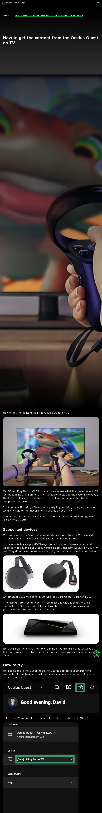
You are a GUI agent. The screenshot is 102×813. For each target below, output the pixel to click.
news (6, 15)
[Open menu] (98, 3)
